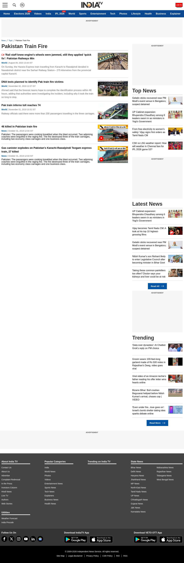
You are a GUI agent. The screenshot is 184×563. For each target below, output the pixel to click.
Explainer (175, 13)
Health (148, 13)
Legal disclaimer (75, 556)
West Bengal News (165, 479)
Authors (4, 500)
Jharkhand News (138, 479)
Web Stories (6, 504)
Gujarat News (137, 504)
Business (161, 13)
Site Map (60, 556)
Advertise (5, 475)
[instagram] (19, 539)
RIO (118, 556)
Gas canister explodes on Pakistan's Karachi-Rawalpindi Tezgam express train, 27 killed (46, 149)
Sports (82, 13)
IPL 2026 (60, 13)
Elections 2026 (22, 13)
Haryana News (137, 475)
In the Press (6, 483)
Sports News (50, 487)
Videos (38, 13)
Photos (123, 13)
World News (50, 471)
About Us (5, 471)
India (48, 13)
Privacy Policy (92, 556)
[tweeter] (11, 539)
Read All (157, 286)
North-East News (138, 487)
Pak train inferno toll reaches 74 (21, 105)
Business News (51, 500)
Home (6, 13)
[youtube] (26, 539)
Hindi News (6, 491)
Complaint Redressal (10, 479)
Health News (50, 504)
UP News (135, 495)
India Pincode (7, 522)
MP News (135, 483)
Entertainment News (54, 483)
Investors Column (9, 487)
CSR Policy (107, 556)
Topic (11, 41)
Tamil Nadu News (138, 491)
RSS (125, 556)
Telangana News (164, 475)
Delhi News (136, 471)
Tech (112, 13)
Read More (157, 423)
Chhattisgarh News (139, 500)
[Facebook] (4, 539)
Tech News (49, 491)
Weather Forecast (9, 518)
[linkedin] (33, 539)
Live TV (4, 495)
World (72, 13)
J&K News (135, 508)
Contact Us (6, 467)
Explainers (49, 495)
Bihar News (136, 467)
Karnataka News (138, 512)
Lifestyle (136, 13)
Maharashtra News (165, 467)
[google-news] (40, 539)
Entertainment (98, 13)
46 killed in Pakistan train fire (19, 126)
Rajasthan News (164, 471)
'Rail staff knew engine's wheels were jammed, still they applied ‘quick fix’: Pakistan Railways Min (46, 56)
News (3, 41)
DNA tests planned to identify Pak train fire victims (32, 81)
